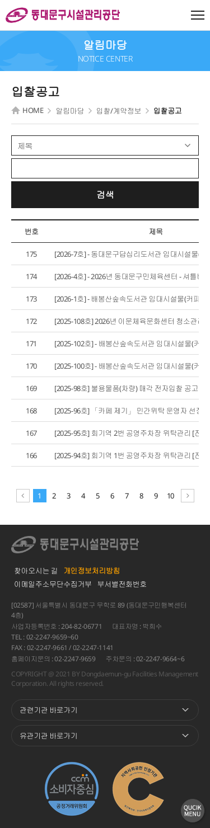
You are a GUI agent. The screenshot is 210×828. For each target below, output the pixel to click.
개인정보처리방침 (91, 571)
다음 (187, 496)
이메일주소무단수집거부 (53, 584)
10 (170, 496)
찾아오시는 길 (36, 571)
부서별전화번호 (122, 584)
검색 (105, 195)
